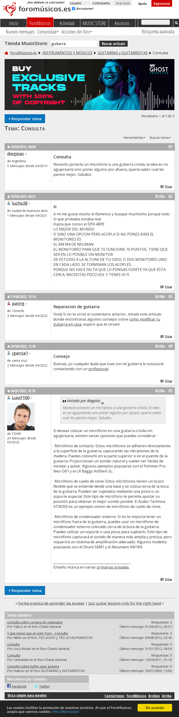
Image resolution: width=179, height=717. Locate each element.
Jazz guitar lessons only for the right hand (124, 603)
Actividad (67, 23)
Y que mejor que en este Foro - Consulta (37, 633)
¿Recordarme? (83, 8)
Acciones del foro (76, 31)
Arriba (160, 196)
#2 (170, 196)
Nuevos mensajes (20, 31)
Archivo (154, 695)
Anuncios (122, 23)
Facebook (19, 686)
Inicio (13, 23)
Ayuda (142, 3)
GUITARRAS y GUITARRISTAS (123, 52)
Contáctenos (114, 695)
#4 (170, 345)
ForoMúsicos (40, 23)
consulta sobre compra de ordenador (35, 622)
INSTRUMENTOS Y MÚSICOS (67, 52)
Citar (166, 186)
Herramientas (133, 137)
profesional (98, 368)
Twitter (44, 686)
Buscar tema (159, 137)
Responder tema (24, 118)
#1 (170, 146)
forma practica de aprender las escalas (51, 603)
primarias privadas (113, 567)
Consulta (33, 128)
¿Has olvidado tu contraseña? (46, 2)
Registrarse (162, 3)
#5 (170, 390)
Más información (65, 711)
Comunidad (47, 31)
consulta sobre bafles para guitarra (33, 666)
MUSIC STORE (94, 23)
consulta (13, 644)
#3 (170, 296)
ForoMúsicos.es (23, 52)
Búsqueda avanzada (158, 31)
